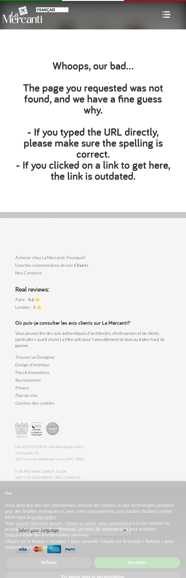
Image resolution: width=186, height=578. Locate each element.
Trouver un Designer (35, 357)
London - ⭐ (28, 307)
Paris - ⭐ (27, 299)
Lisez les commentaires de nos (52, 265)
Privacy (22, 387)
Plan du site (26, 395)
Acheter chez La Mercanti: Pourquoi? (50, 257)
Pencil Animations (32, 372)
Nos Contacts (28, 272)
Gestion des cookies (34, 403)
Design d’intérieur (32, 364)
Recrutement (28, 380)
